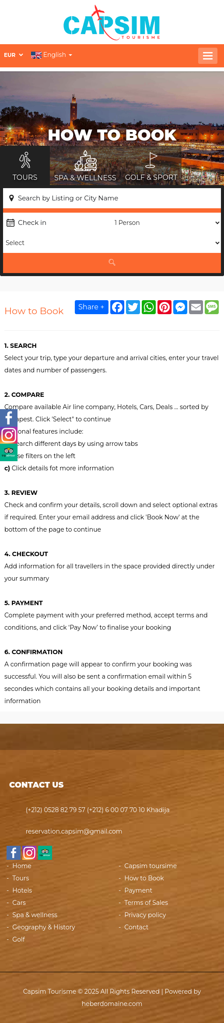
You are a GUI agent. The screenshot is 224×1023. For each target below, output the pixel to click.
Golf (18, 939)
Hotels (22, 890)
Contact (136, 927)
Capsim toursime (150, 866)
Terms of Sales (146, 903)
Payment (138, 890)
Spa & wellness (34, 915)
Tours (20, 878)
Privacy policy (145, 915)
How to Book (144, 878)
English (51, 55)
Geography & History (43, 927)
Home (21, 866)
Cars (19, 903)
